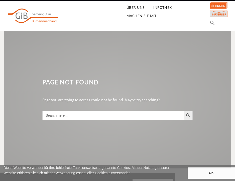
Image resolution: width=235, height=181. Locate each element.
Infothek (162, 8)
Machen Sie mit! (142, 16)
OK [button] (211, 173)
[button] (4, 178)
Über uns (136, 8)
